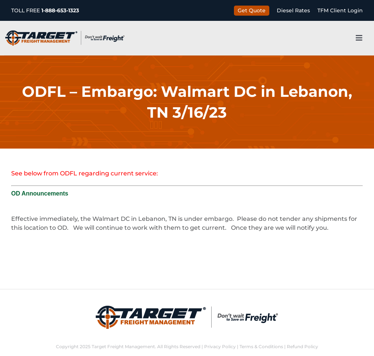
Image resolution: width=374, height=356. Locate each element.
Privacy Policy (220, 346)
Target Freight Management (123, 346)
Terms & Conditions (261, 346)
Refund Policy (302, 346)
